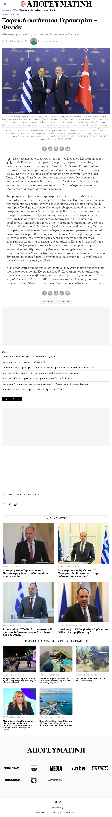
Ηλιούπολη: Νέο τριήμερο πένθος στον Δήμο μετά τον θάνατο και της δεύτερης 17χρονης (46, 384)
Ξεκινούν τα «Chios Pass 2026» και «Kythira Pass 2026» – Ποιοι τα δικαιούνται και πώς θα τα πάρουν (56, 723)
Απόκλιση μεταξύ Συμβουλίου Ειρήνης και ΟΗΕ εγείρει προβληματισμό (83, 631)
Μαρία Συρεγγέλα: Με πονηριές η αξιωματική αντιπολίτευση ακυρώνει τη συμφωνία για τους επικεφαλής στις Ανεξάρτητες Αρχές (19, 725)
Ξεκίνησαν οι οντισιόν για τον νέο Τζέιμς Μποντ (25, 362)
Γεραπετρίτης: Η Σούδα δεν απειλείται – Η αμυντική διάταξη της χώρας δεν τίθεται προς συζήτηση (27, 632)
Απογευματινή (6, 10)
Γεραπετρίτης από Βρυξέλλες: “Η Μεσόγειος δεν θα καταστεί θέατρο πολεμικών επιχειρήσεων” (78, 573)
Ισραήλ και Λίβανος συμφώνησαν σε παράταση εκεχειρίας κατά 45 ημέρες (37, 378)
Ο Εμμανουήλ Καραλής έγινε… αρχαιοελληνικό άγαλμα (28, 357)
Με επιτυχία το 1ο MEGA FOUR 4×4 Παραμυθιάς (91, 680)
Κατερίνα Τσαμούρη (47, 41)
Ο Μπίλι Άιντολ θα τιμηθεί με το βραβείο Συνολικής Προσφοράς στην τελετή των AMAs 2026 (48, 367)
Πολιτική (15, 14)
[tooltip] (44, 148)
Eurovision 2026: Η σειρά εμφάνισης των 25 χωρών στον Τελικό (33, 389)
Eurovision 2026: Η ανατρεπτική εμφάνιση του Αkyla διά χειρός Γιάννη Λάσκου (40, 373)
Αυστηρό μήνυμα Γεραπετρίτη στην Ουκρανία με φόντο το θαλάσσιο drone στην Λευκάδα (26, 573)
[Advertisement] (56, 325)
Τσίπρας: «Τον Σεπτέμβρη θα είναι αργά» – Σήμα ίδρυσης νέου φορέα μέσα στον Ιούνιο (19, 681)
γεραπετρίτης (49, 302)
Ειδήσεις (16, 10)
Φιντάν (65, 302)
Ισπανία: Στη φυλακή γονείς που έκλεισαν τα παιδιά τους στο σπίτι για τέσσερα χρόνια (55, 681)
